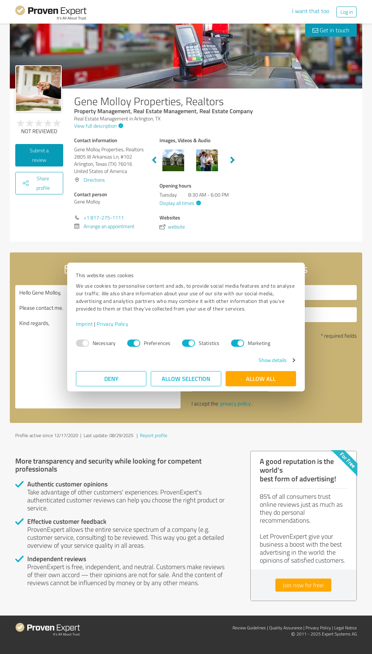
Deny (111, 378)
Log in (346, 11)
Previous (154, 160)
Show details (273, 360)
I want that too (310, 11)
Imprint (84, 323)
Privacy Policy (112, 323)
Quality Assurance (285, 628)
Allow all (261, 378)
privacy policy (235, 403)
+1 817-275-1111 (104, 217)
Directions (94, 179)
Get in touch (330, 30)
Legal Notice (345, 628)
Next (232, 160)
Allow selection (186, 378)
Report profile (153, 435)
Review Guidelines (249, 628)
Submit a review (39, 155)
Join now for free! (303, 585)
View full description (97, 125)
